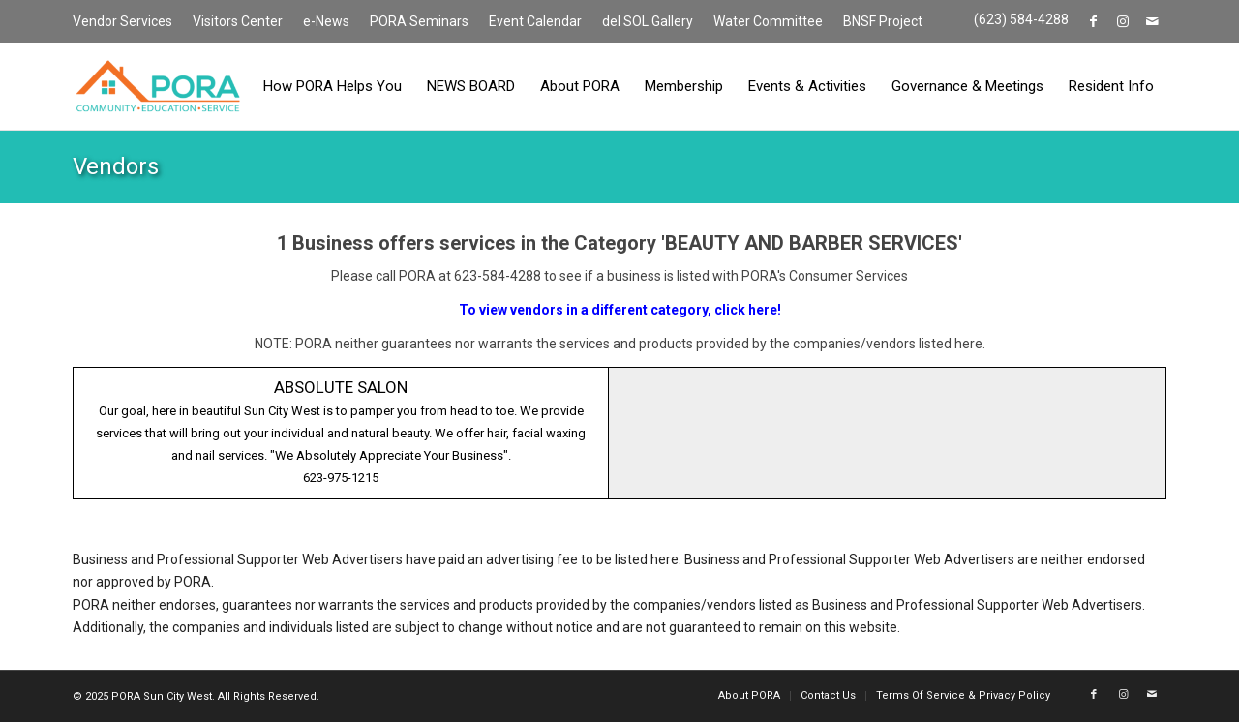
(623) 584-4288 (1021, 19)
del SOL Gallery (647, 21)
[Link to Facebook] (1093, 21)
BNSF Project (882, 21)
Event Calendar (535, 21)
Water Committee (768, 21)
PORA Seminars (419, 21)
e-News (326, 21)
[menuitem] (128, 22)
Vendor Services (122, 21)
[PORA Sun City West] (158, 86)
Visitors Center (238, 21)
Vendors (116, 166)
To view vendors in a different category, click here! (620, 309)
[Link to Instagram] (1122, 21)
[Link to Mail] (1151, 21)
